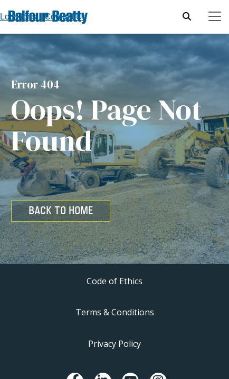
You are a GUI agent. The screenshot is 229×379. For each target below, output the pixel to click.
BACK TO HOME (60, 210)
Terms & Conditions (114, 312)
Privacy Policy (114, 344)
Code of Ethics (114, 281)
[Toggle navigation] (215, 16)
